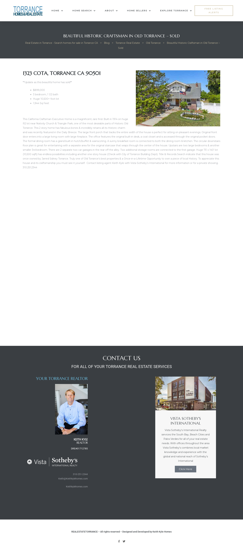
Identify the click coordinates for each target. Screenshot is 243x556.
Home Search (84, 10)
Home (57, 10)
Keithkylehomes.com (77, 486)
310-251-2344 (80, 474)
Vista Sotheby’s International (147, 163)
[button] (214, 10)
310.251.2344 (30, 167)
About (111, 10)
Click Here (185, 469)
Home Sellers (139, 10)
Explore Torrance (176, 10)
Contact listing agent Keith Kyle (105, 163)
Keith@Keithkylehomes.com (73, 478)
